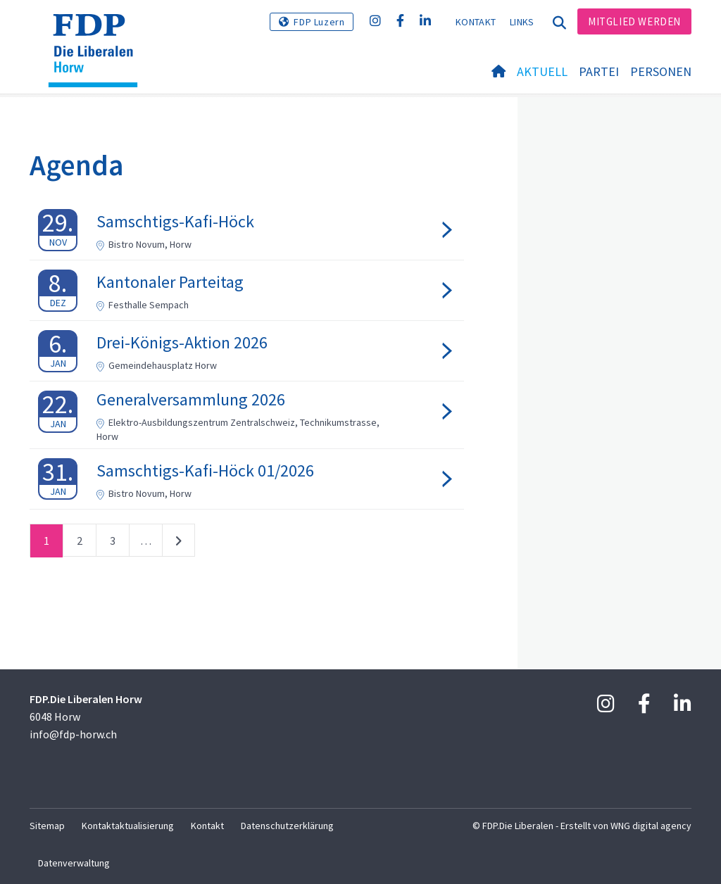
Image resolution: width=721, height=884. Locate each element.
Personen (660, 71)
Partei (599, 71)
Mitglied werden (634, 21)
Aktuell (542, 71)
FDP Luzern (319, 21)
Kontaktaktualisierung (128, 825)
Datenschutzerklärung (287, 825)
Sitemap (47, 825)
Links (522, 21)
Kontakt (476, 21)
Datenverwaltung (74, 863)
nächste (178, 543)
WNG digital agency (650, 825)
